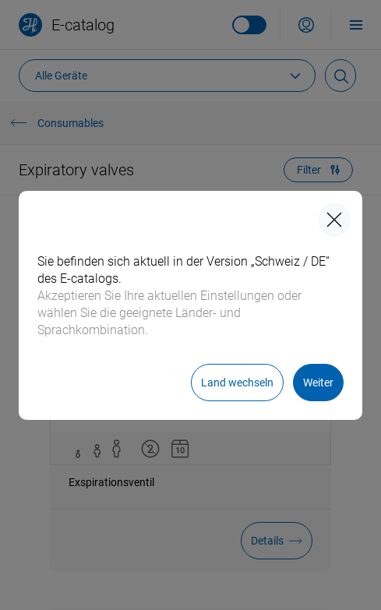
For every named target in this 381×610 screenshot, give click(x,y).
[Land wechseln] (237, 382)
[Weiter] (318, 382)
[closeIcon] (334, 219)
